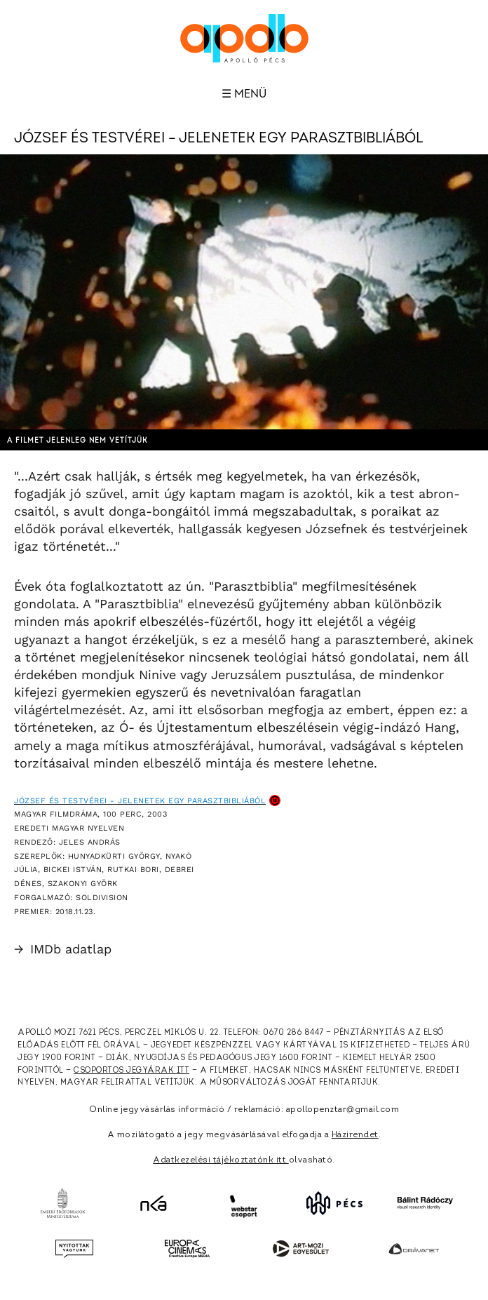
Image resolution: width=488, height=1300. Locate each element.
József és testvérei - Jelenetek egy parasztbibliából (140, 800)
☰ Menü (244, 94)
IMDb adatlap (62, 949)
